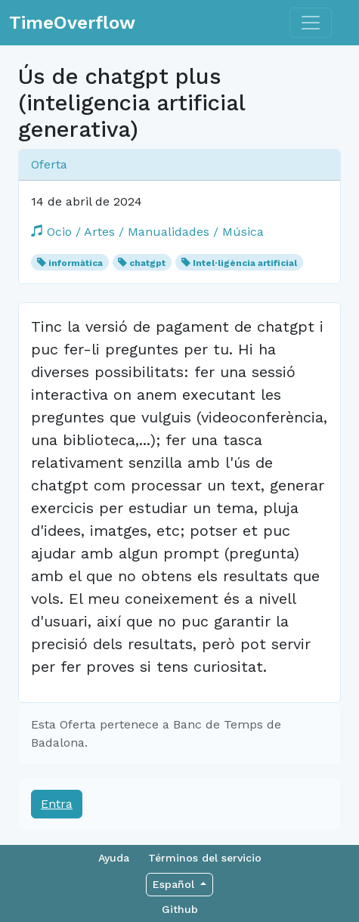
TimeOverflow (72, 22)
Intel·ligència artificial (245, 263)
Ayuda (113, 858)
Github (180, 909)
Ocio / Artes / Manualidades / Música (147, 231)
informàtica (75, 263)
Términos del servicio (205, 858)
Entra (57, 804)
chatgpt (147, 263)
